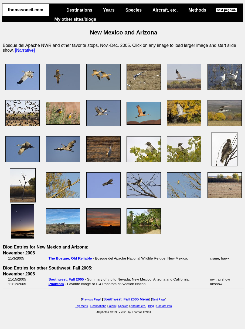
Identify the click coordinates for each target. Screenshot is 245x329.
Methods (197, 10)
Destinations (79, 10)
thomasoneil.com (25, 10)
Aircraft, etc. (165, 10)
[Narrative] (25, 50)
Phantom (56, 284)
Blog (151, 305)
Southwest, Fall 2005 (66, 279)
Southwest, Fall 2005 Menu (126, 299)
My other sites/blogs (75, 19)
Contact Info (164, 305)
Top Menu (81, 305)
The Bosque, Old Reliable (70, 258)
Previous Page (91, 299)
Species (133, 10)
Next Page (158, 299)
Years (109, 10)
